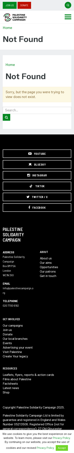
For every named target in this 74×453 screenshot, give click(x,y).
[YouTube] (37, 153)
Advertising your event (18, 347)
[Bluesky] (37, 164)
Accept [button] (62, 447)
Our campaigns (13, 325)
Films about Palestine (17, 379)
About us (46, 258)
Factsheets (10, 383)
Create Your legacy (15, 356)
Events (7, 343)
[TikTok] (37, 186)
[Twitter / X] (37, 197)
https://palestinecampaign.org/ (19, 17)
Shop (6, 392)
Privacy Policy (61, 438)
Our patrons (48, 271)
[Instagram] (37, 175)
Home (7, 28)
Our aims (46, 263)
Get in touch (48, 276)
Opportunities (49, 267)
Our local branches (15, 339)
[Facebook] (37, 207)
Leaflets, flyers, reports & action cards (28, 375)
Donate (24, 5)
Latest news (11, 388)
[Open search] (68, 5)
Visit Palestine (12, 352)
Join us (9, 5)
